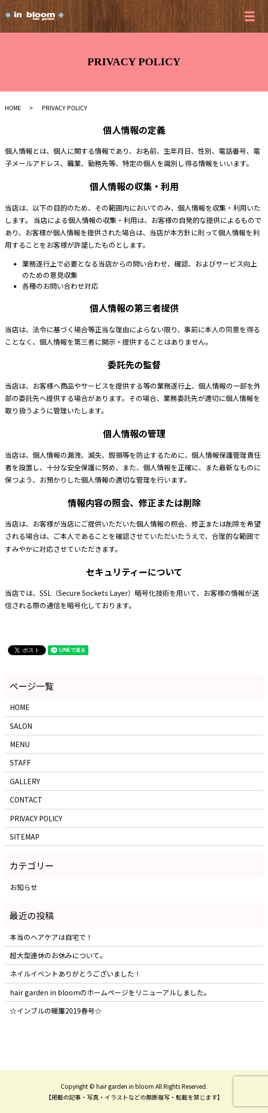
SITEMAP (24, 837)
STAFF (20, 762)
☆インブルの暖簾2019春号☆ (56, 1011)
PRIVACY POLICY (36, 818)
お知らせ (24, 887)
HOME (13, 107)
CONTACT (26, 799)
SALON (21, 726)
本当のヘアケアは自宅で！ (51, 937)
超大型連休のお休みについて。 (58, 955)
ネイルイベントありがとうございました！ (75, 974)
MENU (20, 744)
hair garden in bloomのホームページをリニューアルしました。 (110, 992)
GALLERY (25, 781)
